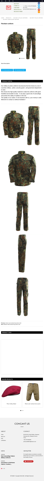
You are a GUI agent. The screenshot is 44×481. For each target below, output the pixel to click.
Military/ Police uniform (36, 17)
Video (2, 434)
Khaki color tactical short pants (32, 403)
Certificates (3, 440)
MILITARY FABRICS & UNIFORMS (16, 5)
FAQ (2, 438)
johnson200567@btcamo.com (29, 441)
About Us (3, 436)
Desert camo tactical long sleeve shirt (13, 323)
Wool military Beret (11, 403)
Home (2, 17)
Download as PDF (20, 70)
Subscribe (29, 461)
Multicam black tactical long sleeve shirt (12, 324)
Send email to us (8, 70)
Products (8, 17)
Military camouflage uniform (11, 19)
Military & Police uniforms (20, 17)
